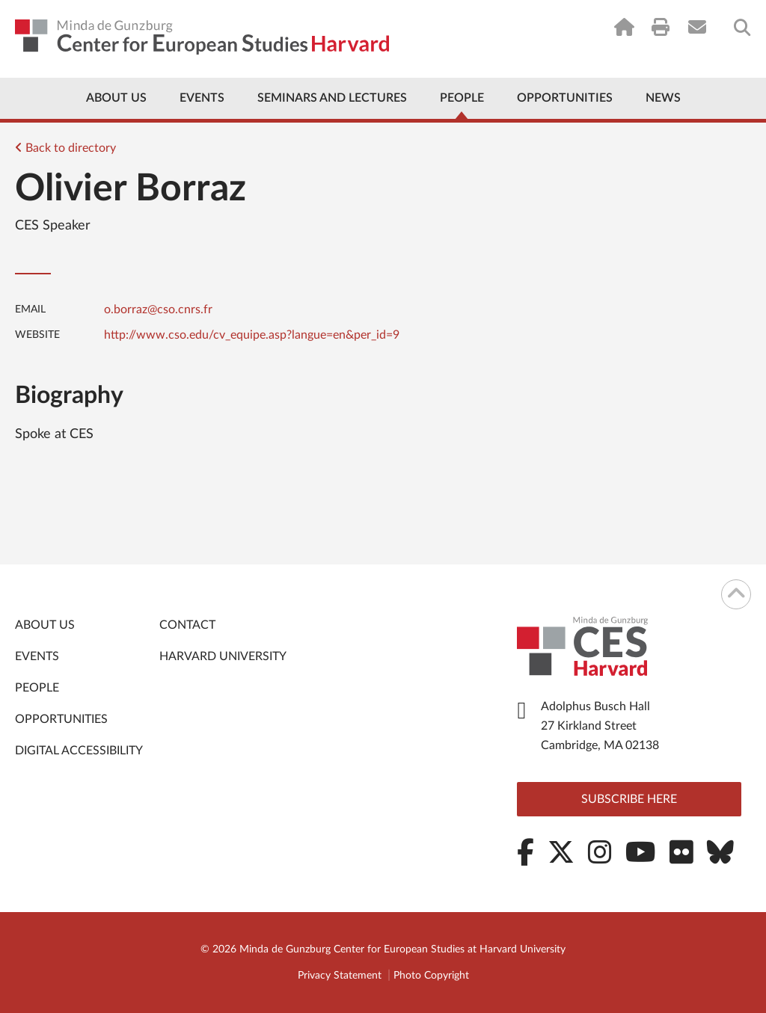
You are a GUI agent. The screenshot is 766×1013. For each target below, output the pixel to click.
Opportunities (565, 98)
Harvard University (223, 656)
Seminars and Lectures (332, 98)
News (663, 98)
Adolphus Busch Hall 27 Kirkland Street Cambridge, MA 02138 (600, 726)
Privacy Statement (340, 975)
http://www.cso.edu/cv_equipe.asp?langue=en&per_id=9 (251, 335)
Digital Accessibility (79, 751)
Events (202, 98)
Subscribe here (629, 799)
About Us (116, 98)
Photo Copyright (431, 975)
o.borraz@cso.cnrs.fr (158, 309)
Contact (187, 625)
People (462, 98)
